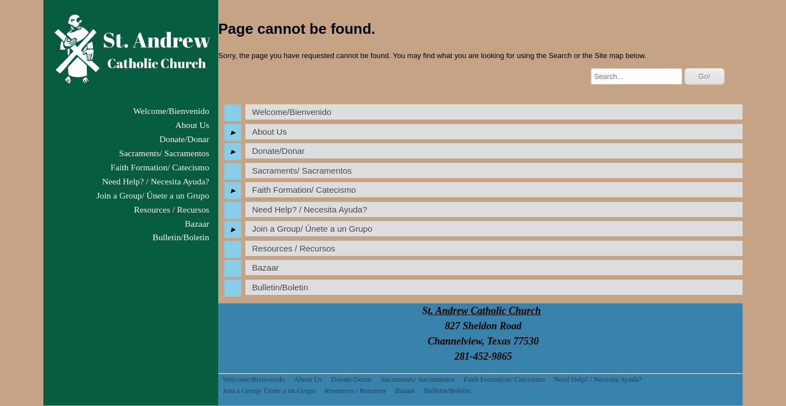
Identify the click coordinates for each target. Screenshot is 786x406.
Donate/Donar (184, 139)
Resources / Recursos (171, 209)
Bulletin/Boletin (181, 237)
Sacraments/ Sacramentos (164, 153)
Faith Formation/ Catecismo (160, 167)
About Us (192, 125)
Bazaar (197, 223)
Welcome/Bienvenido (171, 111)
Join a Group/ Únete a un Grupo (152, 195)
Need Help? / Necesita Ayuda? (155, 181)
